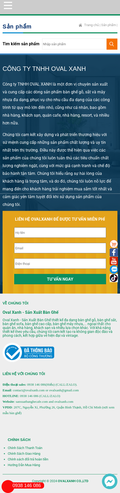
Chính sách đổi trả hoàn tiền (28, 459)
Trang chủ (91, 25)
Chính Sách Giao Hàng (24, 453)
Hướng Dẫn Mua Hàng (24, 465)
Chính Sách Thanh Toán (25, 448)
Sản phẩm (108, 25)
